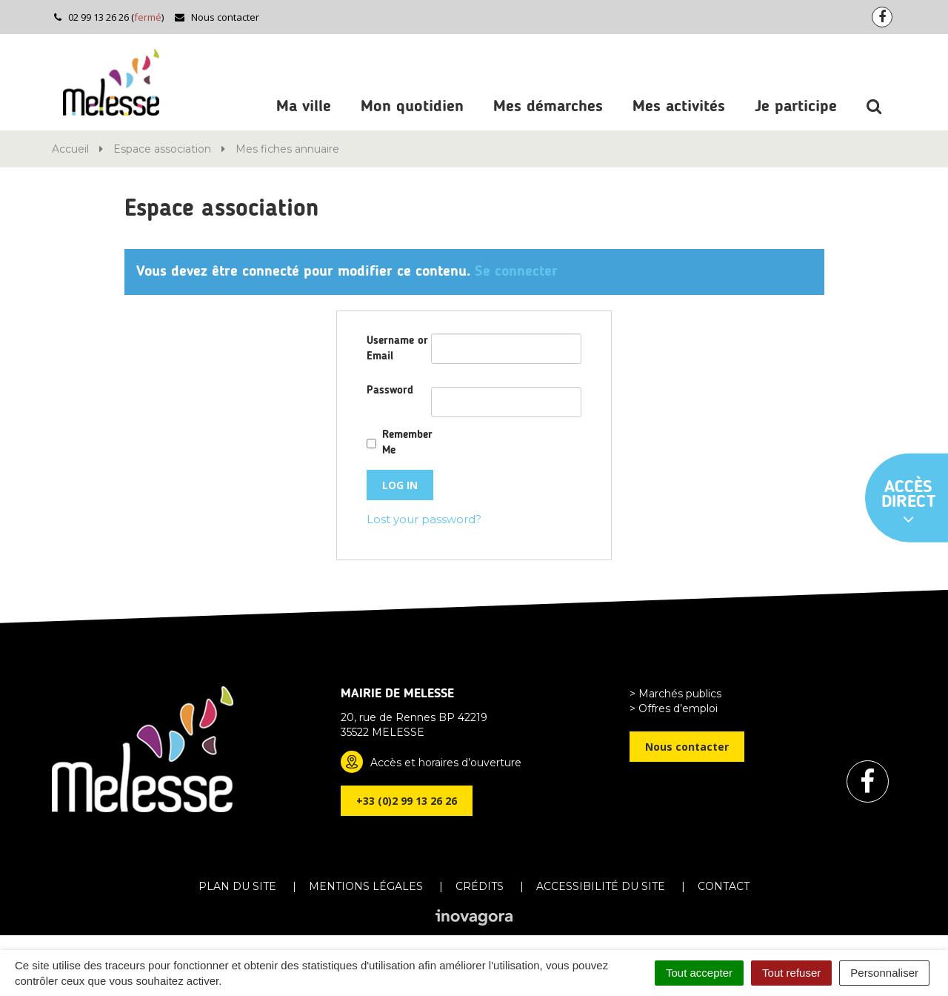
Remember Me (407, 443)
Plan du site (237, 886)
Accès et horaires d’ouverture (445, 762)
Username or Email (397, 349)
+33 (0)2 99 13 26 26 (406, 801)
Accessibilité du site (600, 886)
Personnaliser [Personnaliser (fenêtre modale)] (884, 972)
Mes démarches (548, 107)
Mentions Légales (366, 886)
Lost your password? (424, 519)
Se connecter (516, 272)
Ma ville (303, 107)
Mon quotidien (412, 107)
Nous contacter (216, 17)
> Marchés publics (675, 693)
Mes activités (678, 107)
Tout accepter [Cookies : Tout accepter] (699, 972)
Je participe (796, 107)
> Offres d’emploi (674, 708)
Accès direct (908, 503)
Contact (724, 886)
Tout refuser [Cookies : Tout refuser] (791, 972)
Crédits (479, 886)
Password (390, 390)
